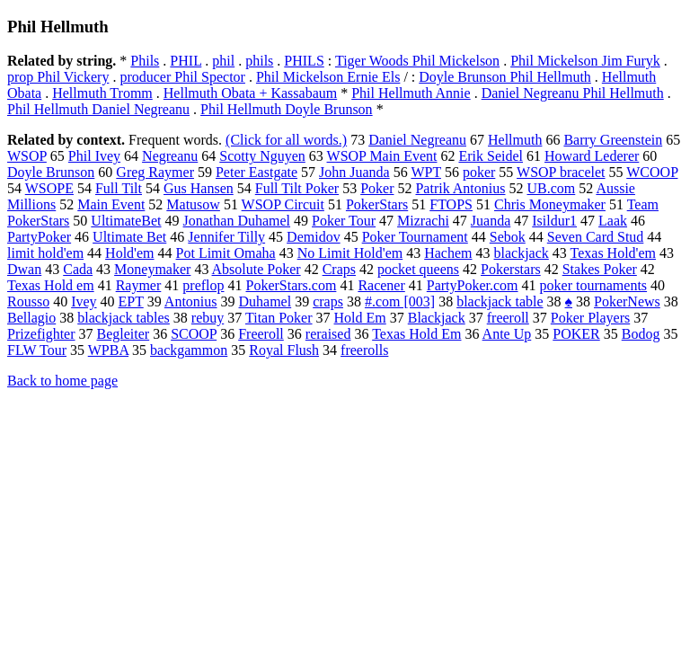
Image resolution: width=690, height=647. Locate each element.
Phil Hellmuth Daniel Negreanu (98, 109)
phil (223, 60)
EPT (131, 301)
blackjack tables (123, 317)
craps (328, 301)
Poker (377, 188)
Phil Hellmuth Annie (410, 93)
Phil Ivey (94, 156)
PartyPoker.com (472, 285)
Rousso (28, 301)
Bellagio (31, 317)
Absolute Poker (256, 269)
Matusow (193, 204)
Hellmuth (515, 139)
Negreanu (170, 156)
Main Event (111, 204)
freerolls (364, 350)
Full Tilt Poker (297, 188)
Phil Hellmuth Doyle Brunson (286, 109)
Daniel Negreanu (417, 139)
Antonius (190, 301)
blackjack (521, 253)
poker (479, 172)
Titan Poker (279, 317)
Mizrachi (423, 220)
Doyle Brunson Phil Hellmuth (505, 76)
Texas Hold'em (614, 253)
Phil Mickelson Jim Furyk (585, 60)
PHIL (185, 60)
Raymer (139, 285)
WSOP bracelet (561, 172)
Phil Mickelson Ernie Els (328, 76)
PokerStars (377, 204)
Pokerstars (511, 269)
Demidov (314, 236)
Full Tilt (118, 188)
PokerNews (627, 301)
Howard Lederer (591, 156)
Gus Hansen (199, 188)
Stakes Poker (599, 269)
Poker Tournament (415, 236)
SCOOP (194, 333)
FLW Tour (36, 350)
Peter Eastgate (256, 172)
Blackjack (436, 317)
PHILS (303, 60)
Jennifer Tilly (226, 236)
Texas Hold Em (416, 333)
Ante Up (507, 333)
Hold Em (360, 317)
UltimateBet (126, 220)
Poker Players (590, 317)
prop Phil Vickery (58, 76)
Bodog (641, 333)
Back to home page (62, 380)
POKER (576, 333)
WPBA (108, 350)
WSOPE (49, 188)
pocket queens (418, 269)
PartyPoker (39, 236)
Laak (612, 220)
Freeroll (261, 333)
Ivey (83, 301)
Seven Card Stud (595, 236)
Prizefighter (41, 333)
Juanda (490, 220)
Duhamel (265, 301)
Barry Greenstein (612, 139)
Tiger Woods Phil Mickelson (417, 60)
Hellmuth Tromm (102, 93)
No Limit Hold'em (350, 253)
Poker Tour (344, 220)
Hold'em (129, 253)
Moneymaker (152, 269)
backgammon (188, 350)
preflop (203, 285)
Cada (78, 269)
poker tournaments (594, 285)
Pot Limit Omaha (226, 253)
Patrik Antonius (460, 188)
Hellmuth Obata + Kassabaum (250, 93)
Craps (339, 269)
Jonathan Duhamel (237, 220)
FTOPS (451, 204)
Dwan (24, 269)
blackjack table (499, 301)
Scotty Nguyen (262, 156)
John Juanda (354, 172)
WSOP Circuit (283, 204)
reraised (328, 333)
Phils (144, 60)
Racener (381, 285)
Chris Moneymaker (550, 204)
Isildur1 (554, 220)
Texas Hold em (50, 285)
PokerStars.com (291, 285)
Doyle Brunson (50, 172)
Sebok (508, 236)
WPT (425, 172)
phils (259, 60)
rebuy (207, 317)
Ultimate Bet (129, 236)
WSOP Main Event (382, 156)
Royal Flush (284, 350)
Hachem (448, 253)
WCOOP (651, 172)
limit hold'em (45, 253)
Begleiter (123, 333)
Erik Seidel (490, 156)
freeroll (508, 317)
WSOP (27, 156)
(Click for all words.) (286, 139)
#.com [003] (400, 301)
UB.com (550, 188)
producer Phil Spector (182, 76)
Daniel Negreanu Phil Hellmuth (573, 93)
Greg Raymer (155, 172)
